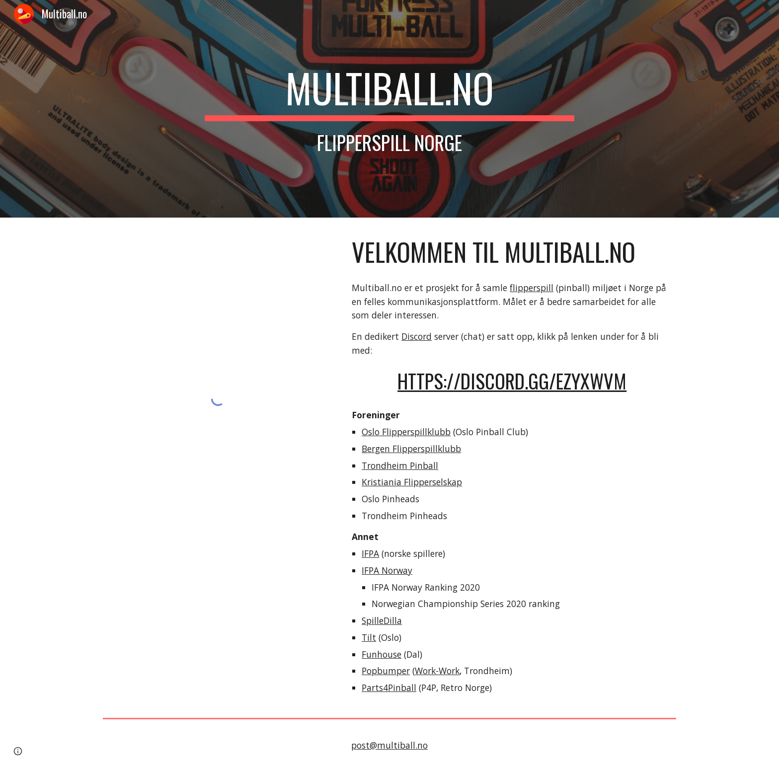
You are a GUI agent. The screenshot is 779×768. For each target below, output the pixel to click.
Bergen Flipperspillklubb (411, 449)
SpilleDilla (382, 620)
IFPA (370, 553)
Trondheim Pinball (400, 465)
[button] (18, 751)
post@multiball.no (389, 745)
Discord (416, 336)
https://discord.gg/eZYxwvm (511, 381)
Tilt (369, 637)
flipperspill (531, 288)
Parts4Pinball (389, 687)
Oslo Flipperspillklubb (406, 432)
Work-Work (437, 671)
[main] (389, 109)
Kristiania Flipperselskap (412, 482)
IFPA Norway (387, 570)
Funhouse (381, 654)
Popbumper (386, 671)
